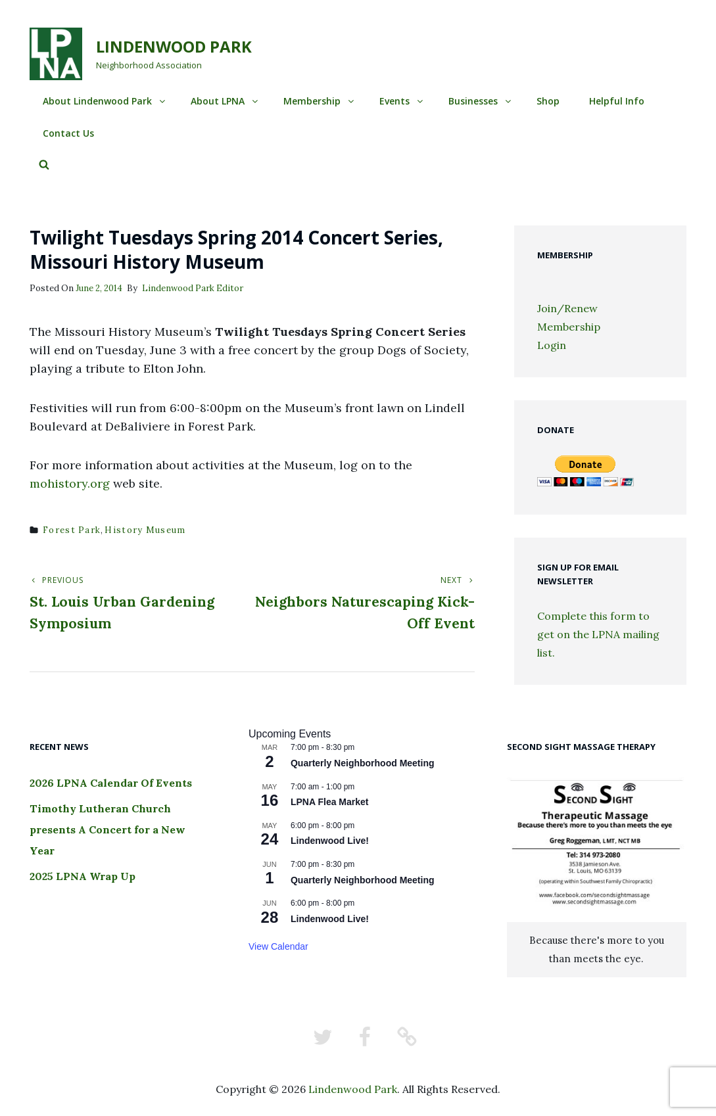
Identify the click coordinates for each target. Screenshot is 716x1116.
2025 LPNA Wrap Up (82, 876)
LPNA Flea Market (330, 802)
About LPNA (225, 101)
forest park (72, 530)
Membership (319, 101)
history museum (145, 530)
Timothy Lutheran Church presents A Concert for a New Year (107, 829)
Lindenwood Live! (330, 840)
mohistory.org (70, 483)
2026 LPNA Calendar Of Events (111, 782)
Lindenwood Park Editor (192, 288)
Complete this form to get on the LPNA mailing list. (598, 634)
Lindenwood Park (174, 46)
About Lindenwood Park (105, 101)
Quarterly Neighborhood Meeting (363, 763)
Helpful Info (616, 101)
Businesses (480, 101)
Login (551, 345)
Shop (548, 101)
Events (402, 101)
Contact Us (68, 133)
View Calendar (278, 946)
